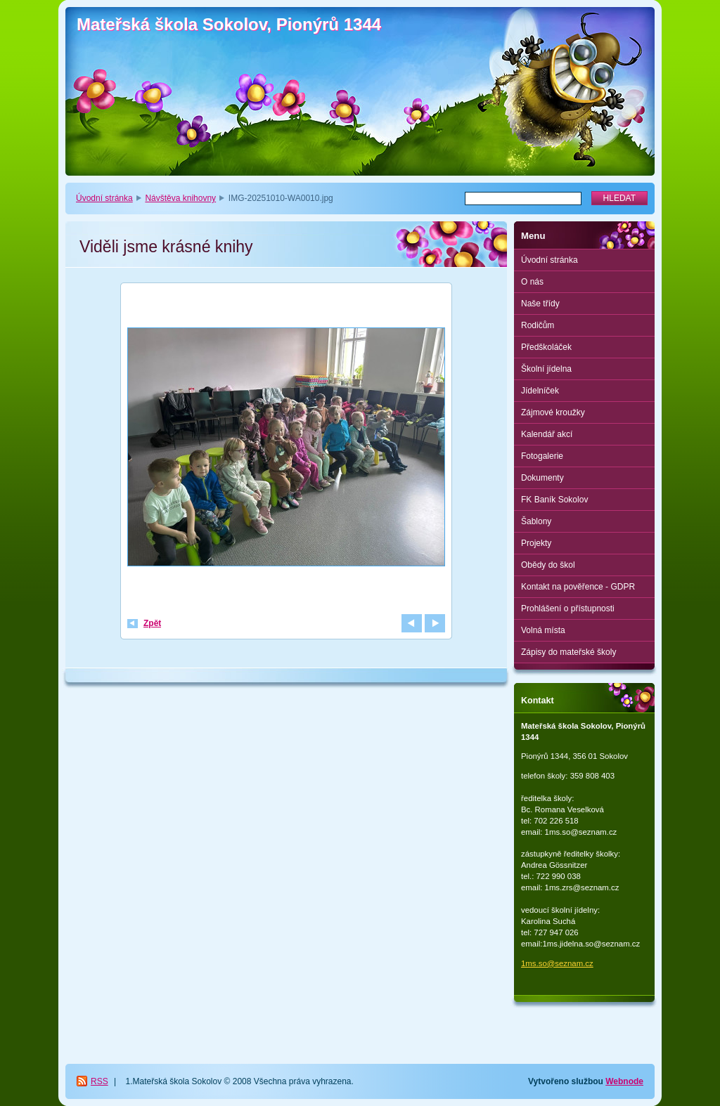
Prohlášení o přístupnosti (568, 608)
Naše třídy (540, 303)
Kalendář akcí (546, 434)
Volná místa (543, 630)
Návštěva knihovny (180, 198)
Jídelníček (540, 391)
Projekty (536, 543)
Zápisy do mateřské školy (568, 652)
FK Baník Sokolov (554, 500)
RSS (99, 1081)
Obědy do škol (548, 565)
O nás (532, 282)
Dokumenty (542, 478)
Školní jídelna (546, 369)
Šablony (536, 521)
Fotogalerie (542, 456)
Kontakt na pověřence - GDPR (578, 587)
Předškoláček (546, 347)
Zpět (152, 623)
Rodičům (537, 325)
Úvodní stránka (104, 198)
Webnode (624, 1081)
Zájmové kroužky (553, 412)
